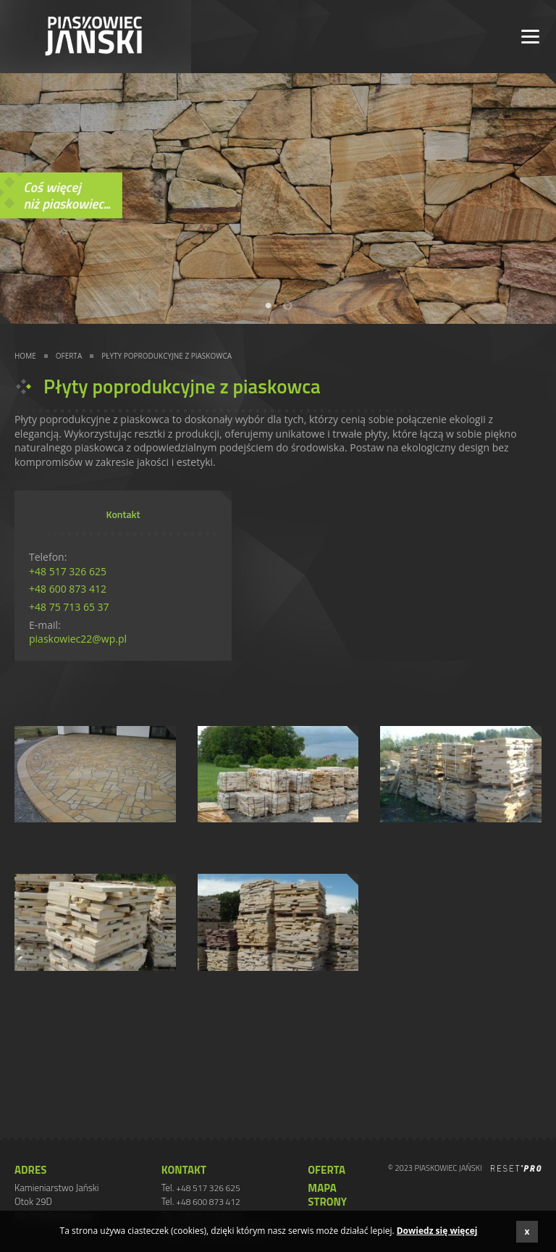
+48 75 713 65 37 (69, 607)
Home (25, 356)
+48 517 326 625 (67, 571)
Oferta (69, 356)
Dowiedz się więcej (437, 1231)
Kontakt (183, 1170)
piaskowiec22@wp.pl (78, 639)
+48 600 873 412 (67, 589)
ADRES (30, 1170)
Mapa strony (327, 1195)
